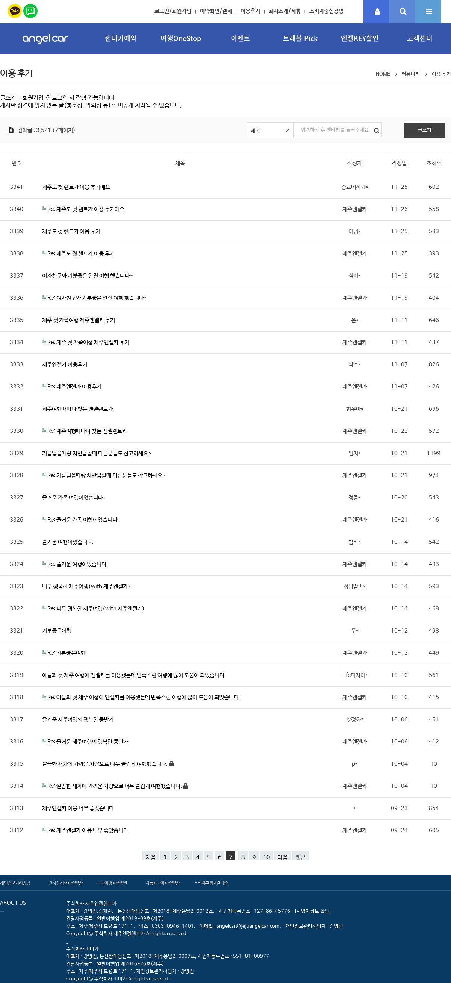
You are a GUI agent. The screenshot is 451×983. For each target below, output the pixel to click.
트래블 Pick (300, 38)
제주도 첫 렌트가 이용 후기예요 (76, 187)
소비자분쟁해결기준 (211, 883)
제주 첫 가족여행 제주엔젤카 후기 (78, 320)
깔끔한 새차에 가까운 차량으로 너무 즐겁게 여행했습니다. (105, 764)
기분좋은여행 (56, 631)
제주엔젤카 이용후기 (64, 364)
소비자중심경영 (326, 11)
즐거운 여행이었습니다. (68, 542)
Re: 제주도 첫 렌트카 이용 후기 (81, 253)
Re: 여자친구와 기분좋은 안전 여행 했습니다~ (97, 298)
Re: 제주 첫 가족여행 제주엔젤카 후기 (88, 342)
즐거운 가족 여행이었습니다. (73, 498)
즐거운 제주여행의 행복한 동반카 (78, 719)
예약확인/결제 (216, 11)
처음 (150, 857)
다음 (282, 857)
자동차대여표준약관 (162, 883)
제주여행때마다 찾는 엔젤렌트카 (77, 409)
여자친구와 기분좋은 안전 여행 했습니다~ (87, 276)
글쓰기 (424, 130)
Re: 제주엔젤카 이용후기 (74, 387)
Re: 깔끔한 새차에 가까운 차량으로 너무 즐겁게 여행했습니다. (115, 786)
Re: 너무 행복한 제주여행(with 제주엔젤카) (96, 608)
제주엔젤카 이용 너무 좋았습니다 (78, 808)
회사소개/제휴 (285, 11)
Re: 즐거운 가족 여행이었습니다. (83, 520)
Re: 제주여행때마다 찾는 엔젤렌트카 (87, 431)
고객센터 (420, 38)
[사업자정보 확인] (312, 911)
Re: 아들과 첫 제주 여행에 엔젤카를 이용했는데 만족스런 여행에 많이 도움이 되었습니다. (143, 697)
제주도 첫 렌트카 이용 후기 (71, 231)
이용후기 (250, 11)
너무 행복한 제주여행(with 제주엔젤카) (86, 586)
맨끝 (300, 857)
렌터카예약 (121, 38)
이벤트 (240, 38)
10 (266, 857)
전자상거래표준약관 (65, 883)
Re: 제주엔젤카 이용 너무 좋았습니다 (87, 830)
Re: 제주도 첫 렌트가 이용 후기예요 (85, 209)
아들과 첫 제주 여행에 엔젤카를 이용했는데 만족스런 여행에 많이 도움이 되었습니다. (134, 675)
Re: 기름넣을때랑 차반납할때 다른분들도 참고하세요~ (106, 475)
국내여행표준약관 (112, 883)
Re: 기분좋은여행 (66, 653)
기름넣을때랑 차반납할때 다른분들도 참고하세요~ (97, 453)
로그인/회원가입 (172, 11)
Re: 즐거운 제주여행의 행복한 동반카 (87, 742)
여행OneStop (180, 38)
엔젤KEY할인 (360, 38)
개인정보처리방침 (15, 883)
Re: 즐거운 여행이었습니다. (77, 564)
